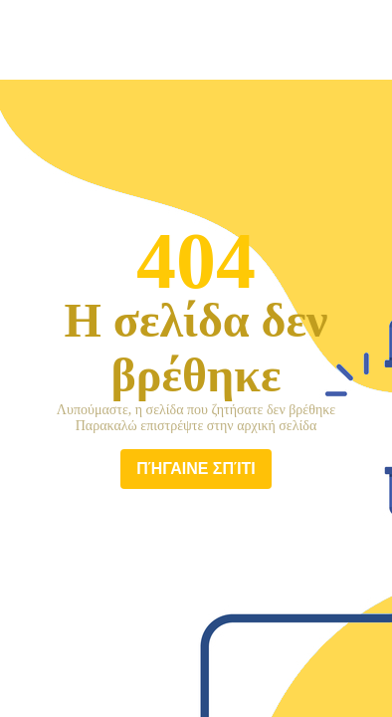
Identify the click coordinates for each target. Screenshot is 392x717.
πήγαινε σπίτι (196, 468)
